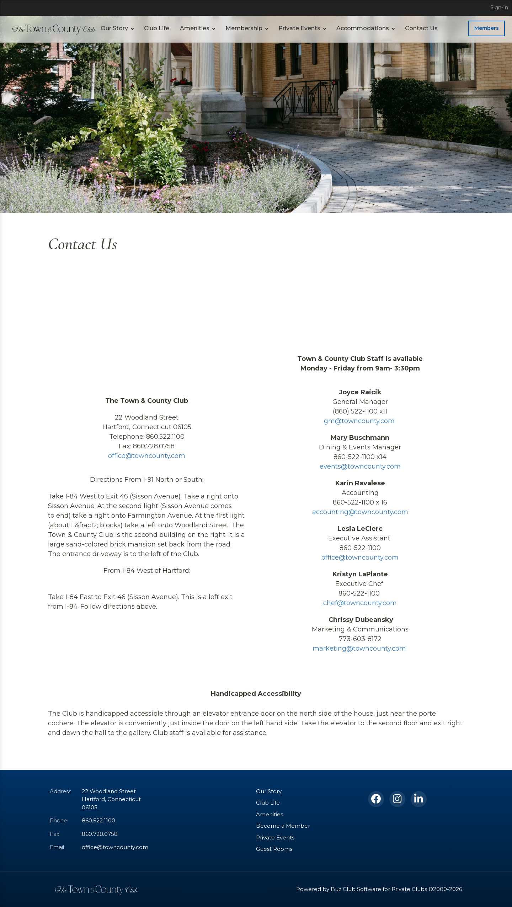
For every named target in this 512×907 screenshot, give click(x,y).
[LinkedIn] (419, 799)
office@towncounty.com (147, 455)
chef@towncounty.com (360, 603)
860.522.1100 (98, 820)
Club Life (152, 28)
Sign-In (500, 7)
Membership (230, 28)
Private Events (280, 28)
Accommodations (337, 28)
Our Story (113, 28)
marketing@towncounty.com (360, 648)
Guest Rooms (272, 849)
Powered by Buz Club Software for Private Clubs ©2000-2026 (389, 889)
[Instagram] (397, 799)
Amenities (186, 28)
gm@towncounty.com (360, 421)
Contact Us (389, 28)
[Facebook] (376, 799)
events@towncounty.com (359, 466)
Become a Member (278, 826)
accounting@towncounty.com (359, 512)
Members (488, 28)
